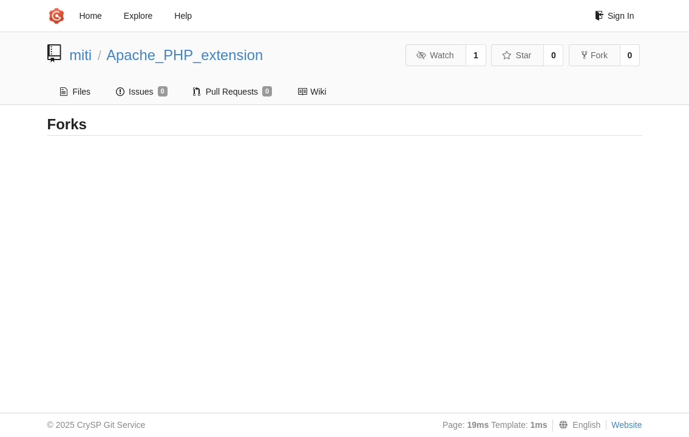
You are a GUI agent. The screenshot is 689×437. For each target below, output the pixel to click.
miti (80, 55)
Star (516, 55)
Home (91, 16)
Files (75, 92)
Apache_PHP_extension (184, 55)
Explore (138, 16)
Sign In (614, 16)
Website (626, 425)
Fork (595, 55)
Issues (142, 91)
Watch (435, 55)
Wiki (311, 92)
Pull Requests (233, 91)
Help (183, 16)
